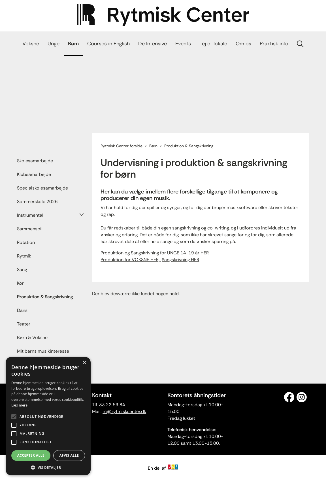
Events (183, 43)
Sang (22, 270)
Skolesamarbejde (35, 161)
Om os (243, 43)
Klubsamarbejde (34, 174)
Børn (73, 43)
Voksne (30, 43)
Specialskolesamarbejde (42, 188)
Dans (22, 310)
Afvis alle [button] (69, 455)
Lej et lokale (213, 43)
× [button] (84, 363)
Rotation (26, 242)
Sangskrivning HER (180, 260)
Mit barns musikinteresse (43, 351)
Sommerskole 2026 (37, 202)
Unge (53, 43)
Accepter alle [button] (30, 455)
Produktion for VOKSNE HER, (131, 260)
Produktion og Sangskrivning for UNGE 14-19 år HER (155, 253)
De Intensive (152, 43)
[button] (48, 467)
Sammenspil (29, 229)
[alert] (48, 416)
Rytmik (24, 256)
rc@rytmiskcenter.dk (124, 411)
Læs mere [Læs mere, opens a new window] (19, 405)
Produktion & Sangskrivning (45, 297)
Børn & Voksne (32, 337)
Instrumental (30, 215)
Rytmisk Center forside (121, 145)
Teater (23, 324)
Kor (20, 283)
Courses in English (108, 43)
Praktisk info (274, 43)
